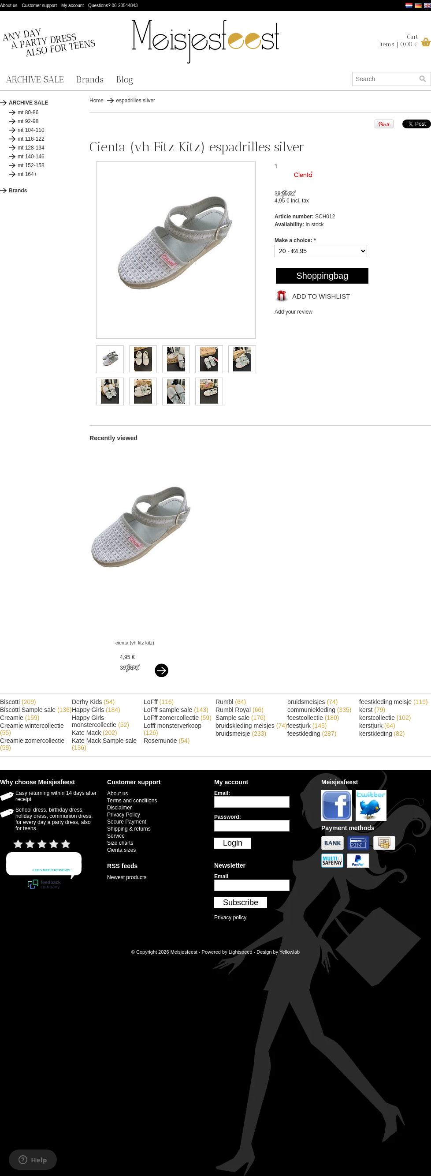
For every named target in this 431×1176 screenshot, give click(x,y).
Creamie (19, 717)
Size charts (120, 843)
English (427, 5)
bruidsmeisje (241, 733)
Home (96, 100)
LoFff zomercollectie (178, 717)
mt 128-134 (31, 148)
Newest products (126, 877)
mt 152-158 (31, 165)
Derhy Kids (93, 701)
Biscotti (18, 701)
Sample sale (241, 717)
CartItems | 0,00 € (398, 40)
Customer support (39, 5)
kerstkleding (382, 733)
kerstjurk (377, 725)
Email (221, 876)
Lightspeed (241, 952)
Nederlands (408, 5)
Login (232, 843)
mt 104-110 (31, 130)
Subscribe (240, 902)
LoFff (159, 701)
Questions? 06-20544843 (112, 5)
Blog (124, 79)
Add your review (293, 312)
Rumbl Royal (240, 709)
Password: (227, 817)
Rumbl (231, 701)
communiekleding (319, 709)
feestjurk (307, 725)
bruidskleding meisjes (251, 725)
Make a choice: (295, 240)
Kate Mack (94, 732)
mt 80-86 (28, 112)
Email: (222, 793)
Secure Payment (126, 822)
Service (116, 836)
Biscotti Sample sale (36, 709)
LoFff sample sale (176, 709)
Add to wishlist (321, 296)
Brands (90, 79)
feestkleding (311, 733)
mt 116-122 (31, 139)
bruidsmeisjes (312, 701)
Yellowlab (289, 952)
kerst (372, 709)
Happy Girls (96, 709)
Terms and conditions (132, 801)
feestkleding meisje (393, 701)
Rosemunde (166, 740)
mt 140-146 (31, 157)
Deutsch (418, 5)
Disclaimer (119, 808)
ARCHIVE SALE (35, 79)
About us (8, 5)
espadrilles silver (135, 100)
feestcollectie (313, 717)
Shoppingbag (322, 276)
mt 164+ (27, 174)
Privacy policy (230, 917)
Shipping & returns (129, 829)
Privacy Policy (123, 815)
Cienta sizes (121, 850)
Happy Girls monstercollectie (100, 721)
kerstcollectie (385, 717)
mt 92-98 (28, 121)
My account (72, 5)
